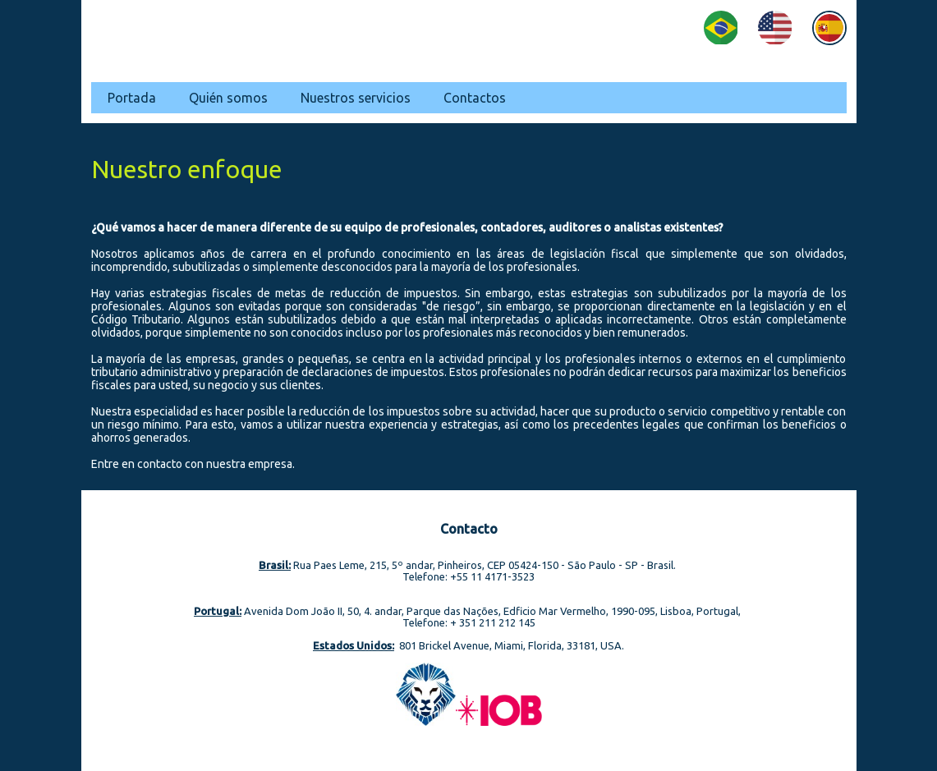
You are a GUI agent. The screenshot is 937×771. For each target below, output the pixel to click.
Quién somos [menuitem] (228, 97)
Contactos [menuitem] (474, 97)
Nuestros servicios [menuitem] (356, 97)
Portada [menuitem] (132, 97)
